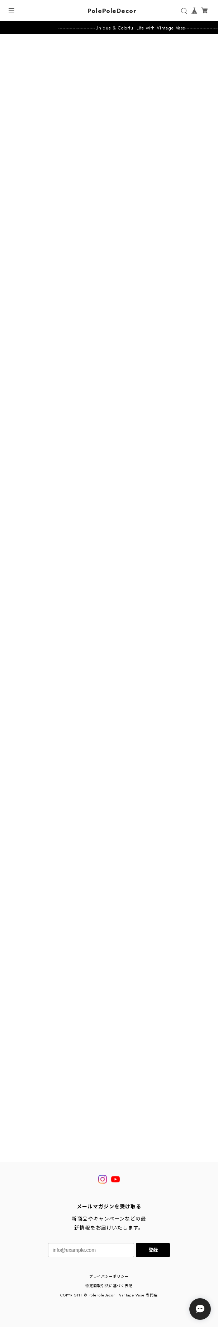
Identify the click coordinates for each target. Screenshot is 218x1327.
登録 (153, 1250)
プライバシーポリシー (109, 1276)
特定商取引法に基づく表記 (109, 1286)
